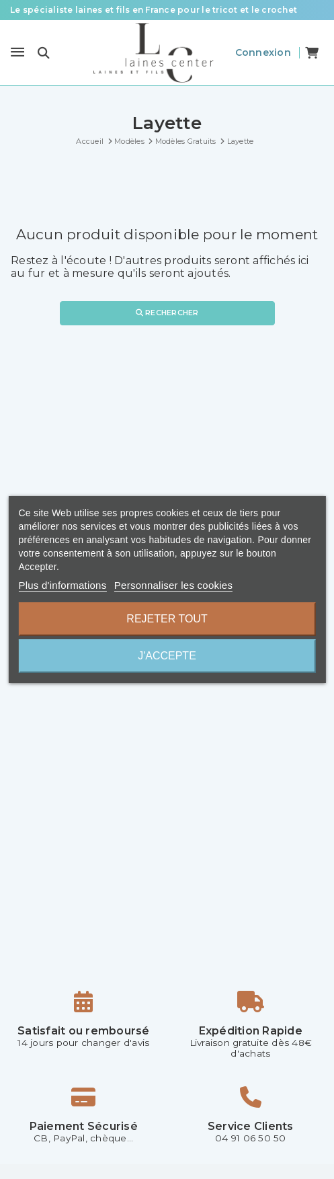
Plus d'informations (62, 585)
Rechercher (167, 312)
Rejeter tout (166, 618)
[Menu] (17, 52)
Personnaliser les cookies (173, 585)
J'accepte (167, 655)
